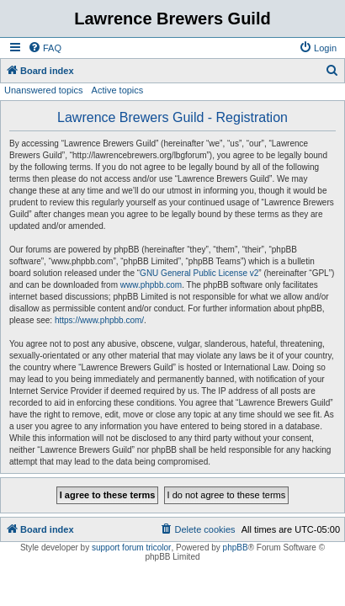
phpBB (235, 547)
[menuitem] (44, 48)
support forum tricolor (131, 547)
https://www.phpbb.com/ (99, 320)
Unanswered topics (43, 90)
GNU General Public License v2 (199, 273)
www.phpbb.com (151, 285)
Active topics (118, 90)
